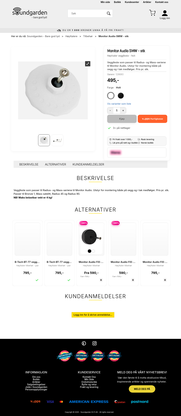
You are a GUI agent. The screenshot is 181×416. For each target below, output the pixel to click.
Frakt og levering (89, 387)
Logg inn (165, 18)
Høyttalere (71, 36)
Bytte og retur (89, 384)
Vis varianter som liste (119, 103)
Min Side (89, 379)
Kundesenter (132, 2)
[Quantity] (116, 110)
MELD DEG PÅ (142, 389)
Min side (105, 2)
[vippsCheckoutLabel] (152, 119)
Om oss (36, 376)
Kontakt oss (161, 2)
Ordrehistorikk (89, 382)
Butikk (117, 2)
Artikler (147, 2)
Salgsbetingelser (36, 384)
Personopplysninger (36, 389)
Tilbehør (88, 36)
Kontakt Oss (89, 376)
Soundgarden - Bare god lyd (43, 36)
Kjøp (122, 118)
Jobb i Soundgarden (36, 387)
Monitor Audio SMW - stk (114, 36)
